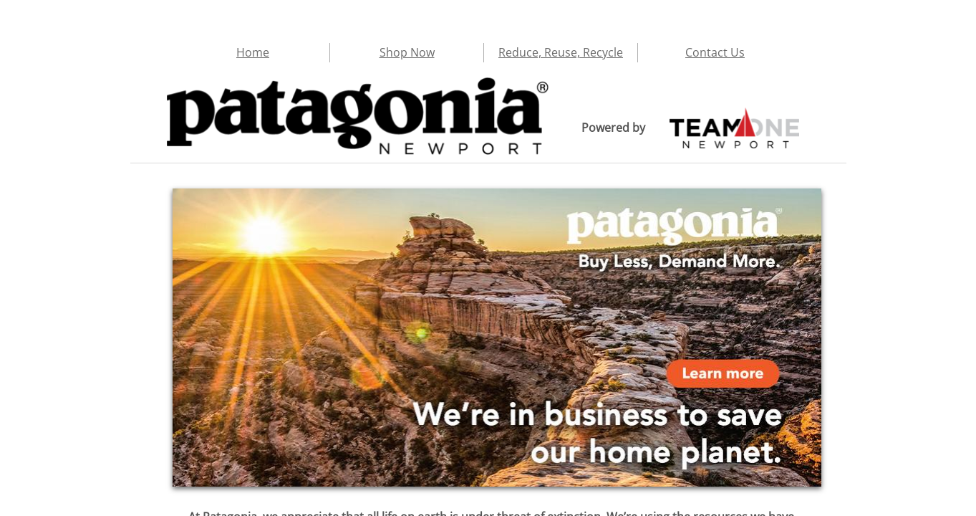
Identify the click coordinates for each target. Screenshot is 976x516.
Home (252, 52)
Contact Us (715, 52)
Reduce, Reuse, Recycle (560, 52)
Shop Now (407, 52)
